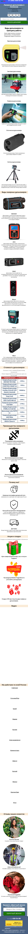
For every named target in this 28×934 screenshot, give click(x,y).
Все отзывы (9, 924)
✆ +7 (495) (14, 918)
